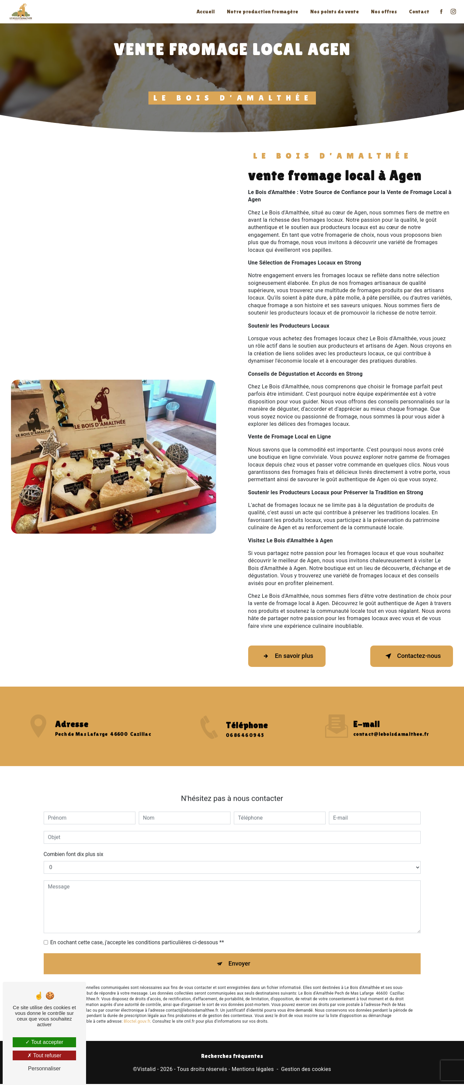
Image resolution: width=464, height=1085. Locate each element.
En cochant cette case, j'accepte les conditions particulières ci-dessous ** (137, 935)
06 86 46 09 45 (245, 742)
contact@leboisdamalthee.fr (391, 727)
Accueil (205, 11)
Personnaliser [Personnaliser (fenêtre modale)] (44, 1068)
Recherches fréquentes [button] (232, 1057)
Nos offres (383, 11)
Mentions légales (252, 1070)
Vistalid (146, 1070)
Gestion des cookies (306, 1070)
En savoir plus (289, 656)
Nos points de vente (334, 11)
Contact (418, 11)
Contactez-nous (409, 656)
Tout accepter (44, 1042)
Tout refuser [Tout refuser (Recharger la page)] (44, 1055)
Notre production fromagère (262, 11)
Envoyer (239, 957)
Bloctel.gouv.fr (137, 1015)
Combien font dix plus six (73, 847)
